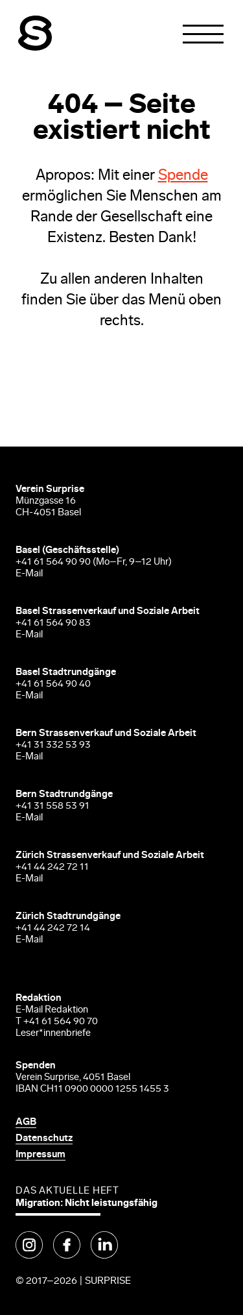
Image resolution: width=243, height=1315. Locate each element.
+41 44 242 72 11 (52, 867)
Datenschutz (44, 1139)
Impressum (40, 1155)
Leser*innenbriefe (53, 1033)
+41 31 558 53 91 (52, 806)
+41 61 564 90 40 (53, 684)
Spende (183, 176)
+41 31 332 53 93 (54, 745)
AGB (26, 1122)
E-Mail (29, 574)
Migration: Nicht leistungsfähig (86, 1204)
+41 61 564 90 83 (53, 623)
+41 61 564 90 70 (60, 1022)
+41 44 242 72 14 (53, 928)
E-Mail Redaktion (52, 1010)
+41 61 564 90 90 (53, 562)
